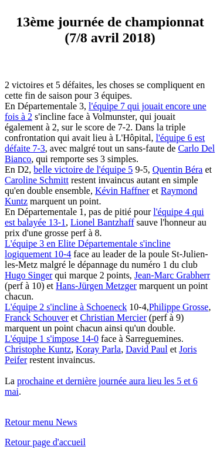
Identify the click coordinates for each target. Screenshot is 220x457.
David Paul (147, 349)
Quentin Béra (178, 169)
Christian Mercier (113, 317)
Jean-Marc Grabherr (172, 275)
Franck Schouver (37, 317)
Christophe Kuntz (38, 349)
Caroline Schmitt (37, 180)
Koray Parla (98, 349)
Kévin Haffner (122, 191)
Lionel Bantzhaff (102, 222)
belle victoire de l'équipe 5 (83, 169)
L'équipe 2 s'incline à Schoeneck (66, 307)
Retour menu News (41, 422)
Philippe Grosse (179, 307)
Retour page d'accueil (45, 442)
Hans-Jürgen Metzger (96, 286)
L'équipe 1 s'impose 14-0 (52, 339)
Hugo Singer (28, 275)
